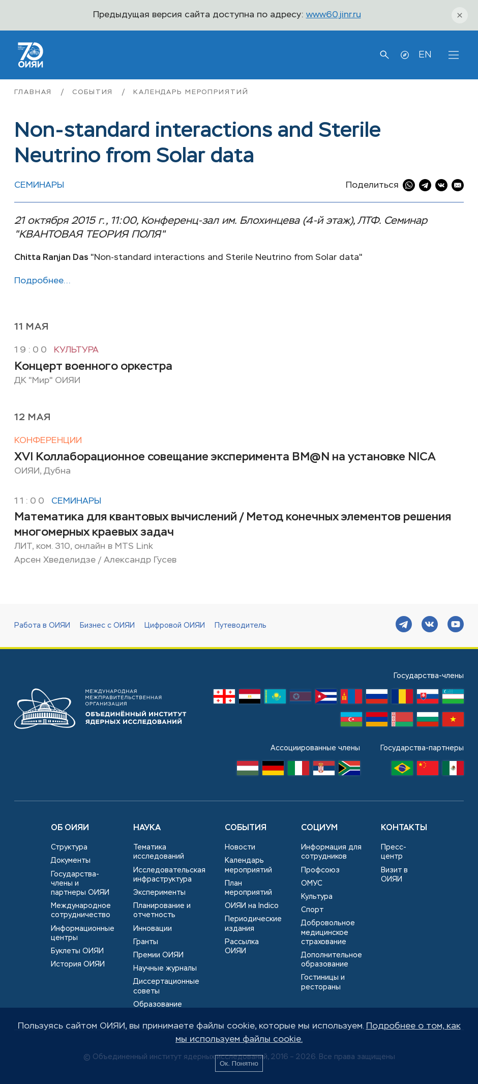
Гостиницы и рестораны (323, 982)
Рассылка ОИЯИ (242, 947)
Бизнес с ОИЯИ (107, 625)
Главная (34, 92)
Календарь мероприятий (190, 92)
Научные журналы (165, 968)
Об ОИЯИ (70, 828)
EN (425, 55)
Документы (71, 860)
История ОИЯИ (78, 964)
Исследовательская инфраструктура (169, 875)
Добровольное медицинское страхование (328, 932)
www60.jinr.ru (333, 15)
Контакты (404, 828)
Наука (147, 828)
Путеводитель (240, 625)
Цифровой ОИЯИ (174, 625)
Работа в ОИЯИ (42, 625)
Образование (157, 1004)
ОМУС (311, 883)
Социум (319, 828)
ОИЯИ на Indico (252, 906)
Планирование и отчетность (162, 910)
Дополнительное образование (331, 960)
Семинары (39, 185)
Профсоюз (320, 870)
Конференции (48, 440)
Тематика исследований (158, 852)
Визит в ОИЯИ (394, 875)
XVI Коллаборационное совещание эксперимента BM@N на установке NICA (225, 457)
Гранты (145, 942)
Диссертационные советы (166, 986)
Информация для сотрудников (331, 852)
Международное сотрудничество (81, 910)
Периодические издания (253, 924)
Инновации (152, 928)
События (94, 92)
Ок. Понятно (239, 1063)
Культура (76, 350)
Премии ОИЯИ (158, 955)
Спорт (312, 910)
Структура (69, 847)
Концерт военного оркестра (93, 366)
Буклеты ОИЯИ (77, 951)
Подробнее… (42, 281)
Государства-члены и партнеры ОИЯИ (80, 883)
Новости (240, 847)
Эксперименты (159, 892)
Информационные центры (82, 933)
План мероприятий (248, 888)
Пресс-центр (393, 852)
